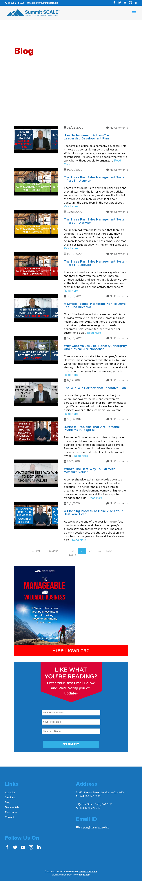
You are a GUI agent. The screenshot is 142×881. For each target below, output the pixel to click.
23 (99, 551)
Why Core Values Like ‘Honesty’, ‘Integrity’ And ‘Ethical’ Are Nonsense (96, 347)
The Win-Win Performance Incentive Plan (95, 388)
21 (82, 551)
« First (36, 551)
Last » (73, 554)
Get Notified (70, 744)
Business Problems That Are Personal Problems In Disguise (92, 429)
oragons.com (83, 874)
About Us (10, 792)
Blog (7, 802)
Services (10, 797)
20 (73, 551)
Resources (11, 812)
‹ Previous (52, 551)
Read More (71, 206)
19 (65, 551)
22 (90, 551)
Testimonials (12, 807)
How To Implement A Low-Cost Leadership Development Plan (87, 137)
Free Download (71, 650)
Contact (9, 817)
